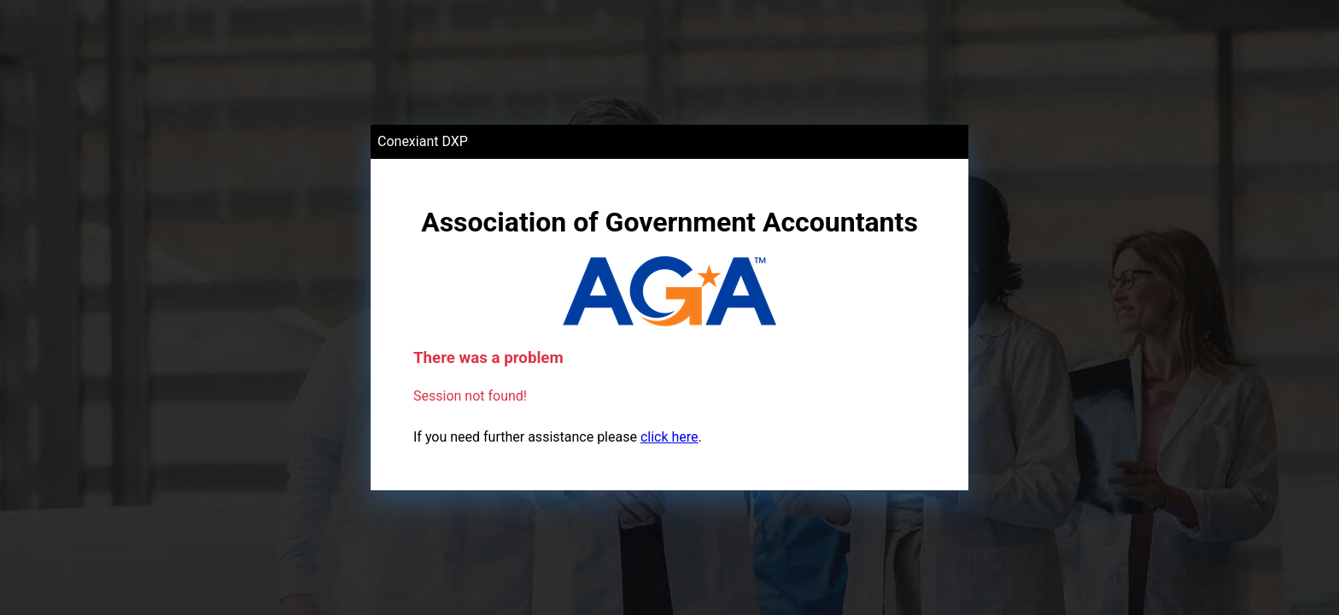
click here (669, 437)
